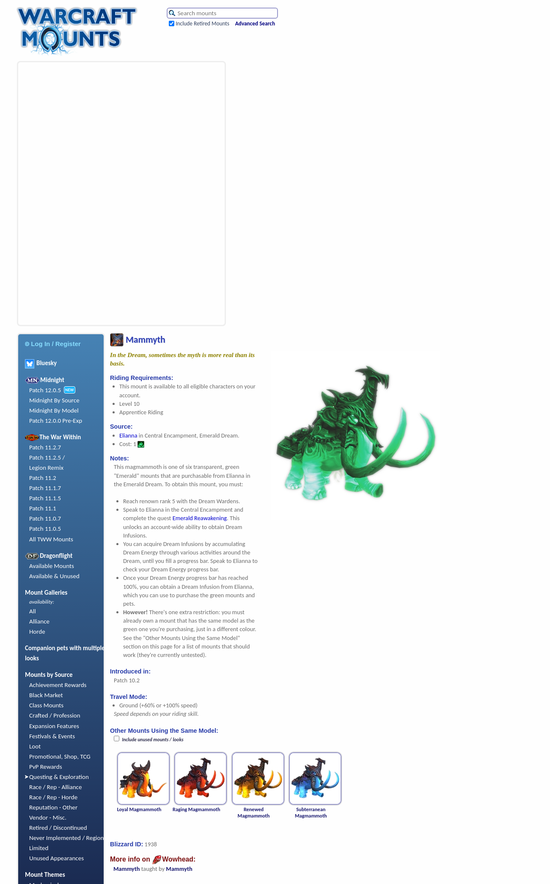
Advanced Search (255, 23)
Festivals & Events (52, 736)
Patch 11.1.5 (45, 498)
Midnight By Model (54, 410)
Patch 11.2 (42, 478)
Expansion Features (54, 726)
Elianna (128, 435)
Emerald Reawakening (200, 518)
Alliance (39, 621)
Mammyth (126, 869)
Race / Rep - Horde (53, 797)
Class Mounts (46, 705)
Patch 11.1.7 (45, 488)
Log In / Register (53, 344)
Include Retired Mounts (202, 23)
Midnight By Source (54, 400)
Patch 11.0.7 (45, 518)
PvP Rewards (45, 766)
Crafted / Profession (54, 715)
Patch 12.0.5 (45, 390)
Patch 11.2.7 (45, 447)
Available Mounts (51, 566)
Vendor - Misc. (47, 817)
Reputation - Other (53, 807)
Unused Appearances (56, 858)
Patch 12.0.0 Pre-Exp (55, 420)
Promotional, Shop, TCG (60, 756)
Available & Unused (54, 576)
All (32, 611)
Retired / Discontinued (58, 827)
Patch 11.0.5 (45, 528)
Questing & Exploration (59, 777)
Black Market (46, 695)
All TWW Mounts (51, 539)
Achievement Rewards (58, 685)
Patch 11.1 (42, 508)
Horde (37, 631)
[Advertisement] (61, 194)
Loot (35, 746)
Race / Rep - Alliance (55, 787)
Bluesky (41, 363)
